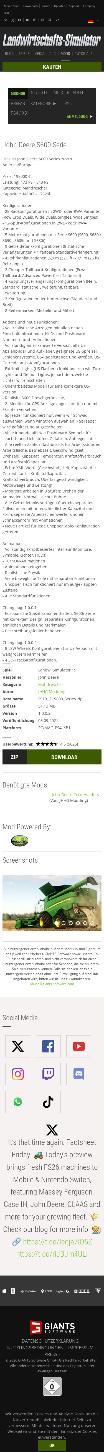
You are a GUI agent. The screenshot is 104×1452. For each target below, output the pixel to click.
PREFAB (18, 103)
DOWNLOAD (64, 757)
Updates (59, 6)
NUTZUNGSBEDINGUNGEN (35, 1348)
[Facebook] (20, 20)
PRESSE (52, 1354)
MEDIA (39, 53)
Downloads (30, 6)
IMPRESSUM (80, 1348)
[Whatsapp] (6, 20)
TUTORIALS (83, 53)
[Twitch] (43, 20)
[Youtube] (28, 20)
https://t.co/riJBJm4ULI (52, 1254)
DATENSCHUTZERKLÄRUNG (50, 1341)
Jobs (6, 12)
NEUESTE (39, 92)
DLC (52, 53)
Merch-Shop (11, 6)
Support (74, 6)
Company (89, 6)
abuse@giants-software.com (52, 983)
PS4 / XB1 (20, 113)
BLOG (9, 53)
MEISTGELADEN (68, 92)
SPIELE (24, 53)
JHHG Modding (51, 691)
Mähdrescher (50, 684)
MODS (65, 53)
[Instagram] (35, 20)
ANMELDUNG (77, 116)
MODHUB (18, 93)
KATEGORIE (41, 103)
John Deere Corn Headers (75, 794)
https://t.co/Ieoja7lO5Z (57, 1241)
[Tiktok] (58, 20)
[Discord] (50, 20)
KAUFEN (52, 67)
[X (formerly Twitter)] (12, 20)
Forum (46, 6)
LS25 (67, 103)
